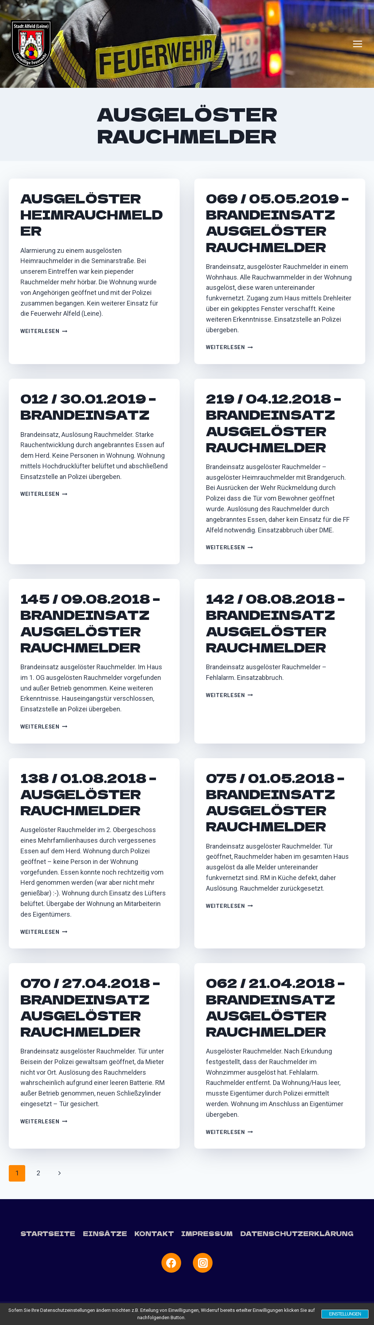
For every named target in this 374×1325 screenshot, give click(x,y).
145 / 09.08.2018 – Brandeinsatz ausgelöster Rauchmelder (90, 622)
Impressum (207, 1233)
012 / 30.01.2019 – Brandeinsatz (88, 406)
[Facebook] (171, 1263)
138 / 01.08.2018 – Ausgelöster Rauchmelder (88, 794)
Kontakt (154, 1233)
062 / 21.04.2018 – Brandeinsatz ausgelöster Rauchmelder (275, 1007)
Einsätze (105, 1233)
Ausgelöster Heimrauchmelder (91, 214)
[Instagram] (203, 1263)
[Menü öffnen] (357, 43)
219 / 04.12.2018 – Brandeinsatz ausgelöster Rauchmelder (273, 422)
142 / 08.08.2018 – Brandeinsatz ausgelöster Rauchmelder (275, 622)
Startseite (47, 1233)
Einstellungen (345, 1314)
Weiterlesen (44, 331)
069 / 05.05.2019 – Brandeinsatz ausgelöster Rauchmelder (277, 222)
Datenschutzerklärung (297, 1233)
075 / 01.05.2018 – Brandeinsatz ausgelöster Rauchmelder (275, 802)
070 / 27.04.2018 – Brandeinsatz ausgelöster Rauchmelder (90, 1007)
